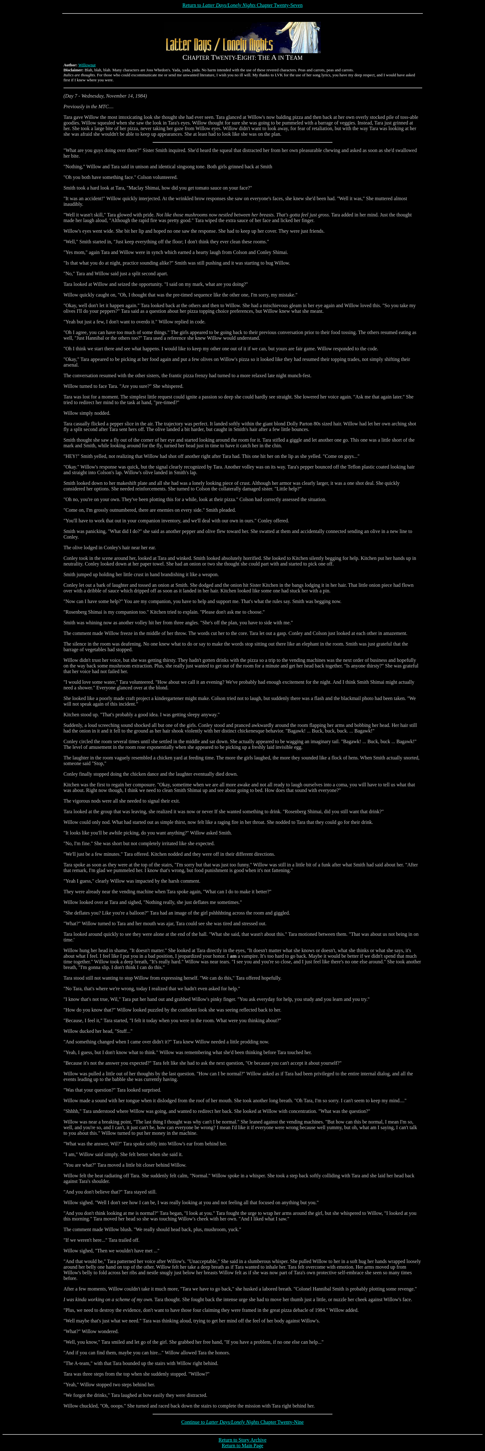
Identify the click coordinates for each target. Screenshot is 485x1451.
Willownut (87, 65)
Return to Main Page (242, 1445)
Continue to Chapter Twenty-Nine (242, 1422)
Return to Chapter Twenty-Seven (242, 5)
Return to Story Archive (242, 1440)
